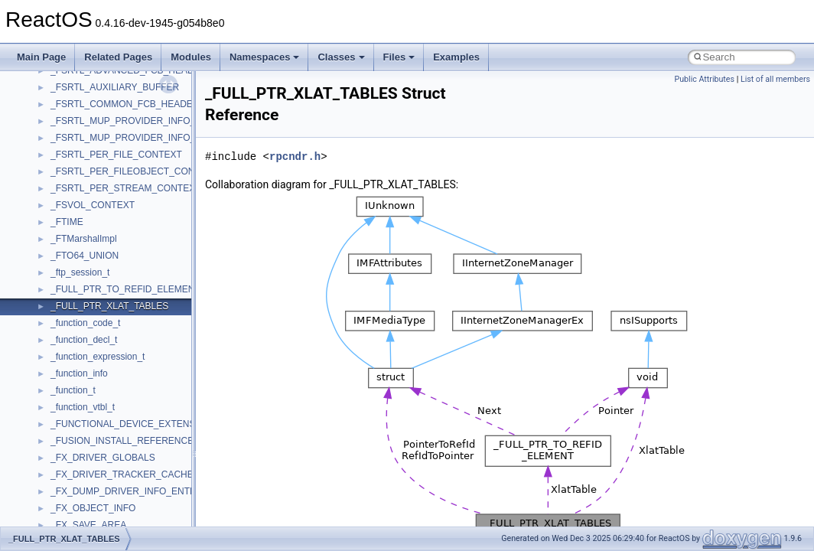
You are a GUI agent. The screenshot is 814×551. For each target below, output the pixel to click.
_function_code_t (85, 323)
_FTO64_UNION (84, 255)
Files (399, 57)
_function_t (73, 390)
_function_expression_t (97, 356)
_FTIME (66, 222)
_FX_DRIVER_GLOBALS (102, 457)
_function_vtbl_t (82, 407)
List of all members (775, 79)
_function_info (79, 373)
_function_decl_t (83, 339)
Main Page (41, 57)
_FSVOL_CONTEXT (92, 205)
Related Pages (118, 57)
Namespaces (265, 57)
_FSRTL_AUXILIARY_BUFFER (114, 87)
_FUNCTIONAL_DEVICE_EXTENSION (131, 424)
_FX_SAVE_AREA (88, 525)
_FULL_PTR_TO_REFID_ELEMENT (125, 289)
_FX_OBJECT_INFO (92, 508)
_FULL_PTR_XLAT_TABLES (109, 306)
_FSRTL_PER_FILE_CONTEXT (116, 154)
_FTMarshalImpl (83, 238)
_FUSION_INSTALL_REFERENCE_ (124, 440)
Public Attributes (704, 79)
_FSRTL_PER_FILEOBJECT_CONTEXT (134, 171)
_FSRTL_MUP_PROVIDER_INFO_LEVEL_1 (142, 121)
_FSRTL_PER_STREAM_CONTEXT (125, 188)
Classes (340, 57)
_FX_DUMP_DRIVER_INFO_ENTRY (126, 491)
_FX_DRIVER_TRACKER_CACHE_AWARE (141, 474)
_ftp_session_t (79, 272)
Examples (456, 57)
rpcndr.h (295, 156)
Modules (191, 57)
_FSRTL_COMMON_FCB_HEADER (124, 104)
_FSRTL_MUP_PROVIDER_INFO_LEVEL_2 (142, 137)
